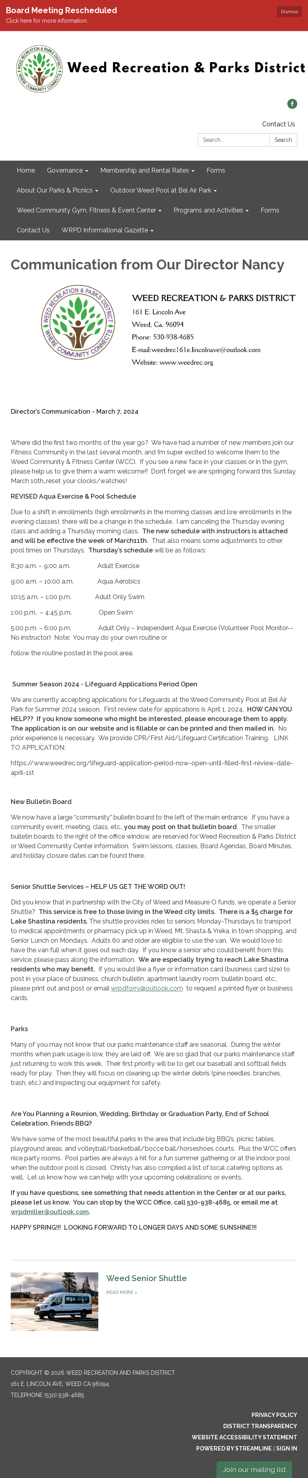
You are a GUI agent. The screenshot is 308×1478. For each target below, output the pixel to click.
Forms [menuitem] (216, 170)
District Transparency (260, 1426)
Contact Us (278, 124)
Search (283, 140)
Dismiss (289, 11)
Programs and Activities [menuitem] (208, 210)
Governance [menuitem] (65, 170)
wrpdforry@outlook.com (147, 988)
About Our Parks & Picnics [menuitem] (55, 190)
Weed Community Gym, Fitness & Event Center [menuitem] (86, 210)
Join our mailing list (254, 1469)
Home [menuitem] (26, 170)
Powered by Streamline (234, 1448)
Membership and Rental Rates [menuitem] (144, 170)
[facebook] (292, 106)
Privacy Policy (274, 1415)
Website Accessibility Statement (244, 1437)
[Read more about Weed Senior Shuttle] (154, 1301)
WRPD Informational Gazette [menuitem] (105, 230)
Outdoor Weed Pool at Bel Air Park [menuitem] (160, 190)
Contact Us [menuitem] (33, 230)
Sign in (286, 1448)
